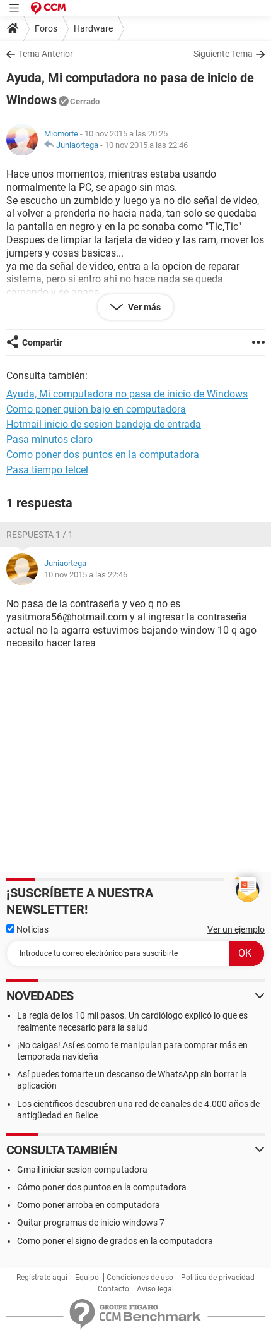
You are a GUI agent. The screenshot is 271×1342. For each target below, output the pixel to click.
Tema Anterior (45, 54)
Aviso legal (155, 1289)
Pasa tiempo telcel (47, 470)
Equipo (87, 1277)
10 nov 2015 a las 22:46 (146, 145)
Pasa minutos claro (49, 439)
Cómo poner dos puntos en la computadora (102, 1187)
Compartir (42, 342)
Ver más (143, 307)
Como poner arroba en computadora (88, 1205)
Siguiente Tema (223, 54)
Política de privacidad (218, 1277)
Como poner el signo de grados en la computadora (115, 1241)
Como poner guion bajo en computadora (96, 409)
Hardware (93, 28)
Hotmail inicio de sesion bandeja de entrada (103, 424)
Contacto (113, 1289)
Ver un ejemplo (236, 929)
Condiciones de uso (140, 1277)
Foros (46, 28)
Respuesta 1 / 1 (39, 534)
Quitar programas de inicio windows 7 (90, 1223)
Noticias (27, 929)
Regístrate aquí (41, 1277)
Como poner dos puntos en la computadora (102, 455)
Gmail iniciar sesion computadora (82, 1169)
